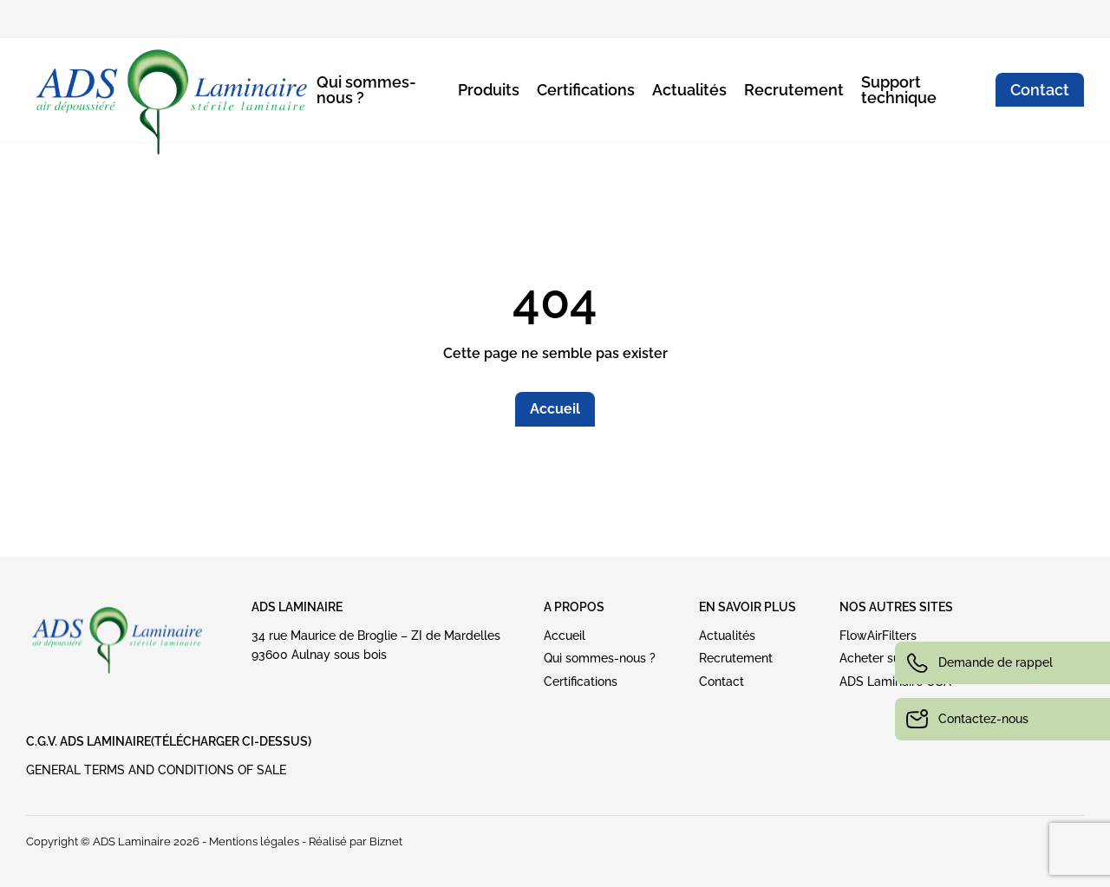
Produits (488, 90)
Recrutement (794, 90)
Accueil (555, 409)
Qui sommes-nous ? (366, 90)
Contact (1039, 90)
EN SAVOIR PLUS (747, 607)
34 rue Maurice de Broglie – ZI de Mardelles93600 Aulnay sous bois (375, 645)
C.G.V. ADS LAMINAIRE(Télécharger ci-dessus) (168, 741)
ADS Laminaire (297, 607)
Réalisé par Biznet (355, 841)
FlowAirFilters (878, 635)
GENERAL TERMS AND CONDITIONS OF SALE (156, 770)
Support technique (899, 90)
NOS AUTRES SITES (896, 607)
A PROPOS (574, 607)
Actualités (689, 90)
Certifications (586, 90)
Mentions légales (254, 841)
